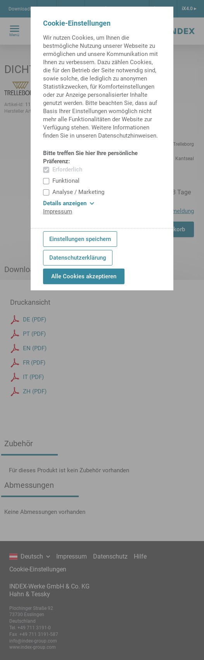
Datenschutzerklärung (77, 257)
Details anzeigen (68, 203)
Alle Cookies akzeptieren (83, 276)
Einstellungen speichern (80, 239)
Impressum (57, 211)
